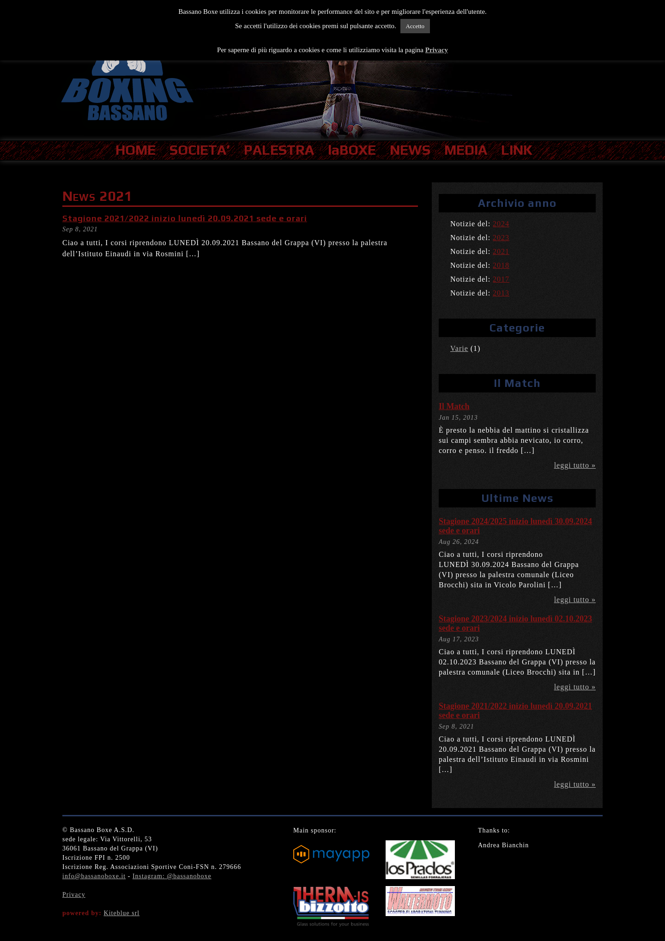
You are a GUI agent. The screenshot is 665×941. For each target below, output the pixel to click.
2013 (501, 293)
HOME (135, 150)
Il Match (454, 406)
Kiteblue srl (122, 913)
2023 (501, 237)
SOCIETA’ (199, 150)
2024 (501, 224)
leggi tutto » (575, 465)
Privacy (73, 894)
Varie (459, 348)
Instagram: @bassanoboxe (172, 876)
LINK (516, 150)
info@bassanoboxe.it (94, 876)
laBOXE (352, 150)
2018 (501, 265)
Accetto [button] (415, 26)
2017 (501, 279)
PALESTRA (279, 150)
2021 (501, 251)
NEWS (410, 150)
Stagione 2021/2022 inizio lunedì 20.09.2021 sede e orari (184, 218)
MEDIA (465, 150)
